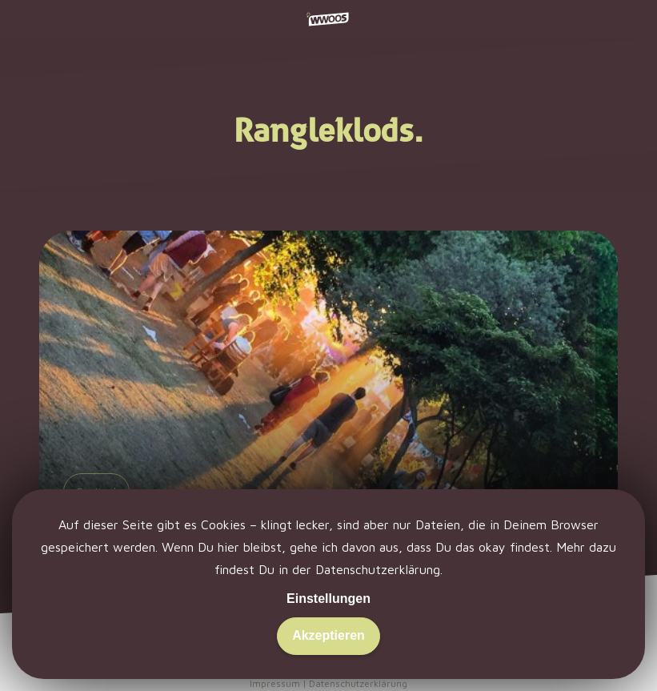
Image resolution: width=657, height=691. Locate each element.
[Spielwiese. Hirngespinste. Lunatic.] (328, 404)
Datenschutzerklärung (377, 569)
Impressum (275, 683)
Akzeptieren (328, 635)
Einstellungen (328, 598)
